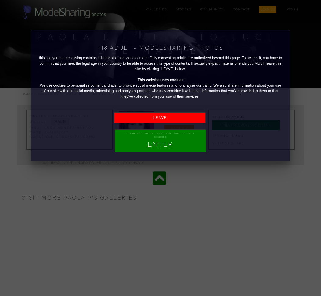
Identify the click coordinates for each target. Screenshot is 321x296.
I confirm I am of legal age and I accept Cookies (160, 140)
